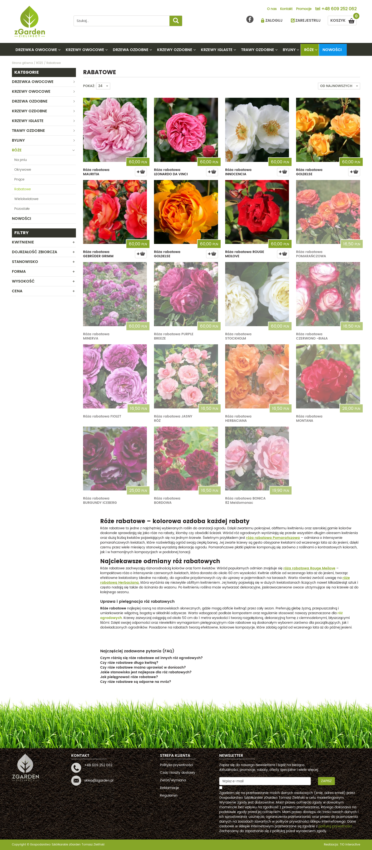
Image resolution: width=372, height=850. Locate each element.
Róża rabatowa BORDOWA (167, 500)
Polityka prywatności (176, 765)
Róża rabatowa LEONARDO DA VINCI (171, 172)
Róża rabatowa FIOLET (102, 416)
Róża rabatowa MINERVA (96, 336)
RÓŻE (309, 50)
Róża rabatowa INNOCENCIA (238, 172)
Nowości (332, 50)
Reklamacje (169, 788)
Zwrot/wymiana (173, 780)
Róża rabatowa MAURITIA (96, 172)
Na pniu (20, 160)
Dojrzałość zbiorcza (34, 252)
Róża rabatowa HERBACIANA (238, 418)
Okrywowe (22, 169)
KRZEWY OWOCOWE (85, 50)
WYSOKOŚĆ (23, 281)
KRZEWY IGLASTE (217, 50)
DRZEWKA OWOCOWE (36, 50)
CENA (17, 291)
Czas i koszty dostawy (177, 772)
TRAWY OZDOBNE (257, 50)
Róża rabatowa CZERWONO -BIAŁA (312, 336)
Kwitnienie (23, 242)
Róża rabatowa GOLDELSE (309, 172)
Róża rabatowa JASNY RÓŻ (173, 418)
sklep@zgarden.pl (98, 780)
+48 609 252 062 (339, 9)
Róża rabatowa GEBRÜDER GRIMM (98, 254)
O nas (272, 9)
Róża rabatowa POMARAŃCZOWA (311, 254)
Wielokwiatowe (26, 199)
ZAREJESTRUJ (308, 20)
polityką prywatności (335, 826)
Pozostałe (22, 208)
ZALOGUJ (274, 20)
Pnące (19, 179)
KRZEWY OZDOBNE (174, 50)
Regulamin (169, 795)
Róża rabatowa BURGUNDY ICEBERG (100, 500)
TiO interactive (350, 844)
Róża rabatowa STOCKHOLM (238, 336)
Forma (19, 271)
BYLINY (289, 50)
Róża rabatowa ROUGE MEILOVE (244, 254)
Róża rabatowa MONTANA (309, 418)
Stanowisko (25, 262)
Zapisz (326, 781)
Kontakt (286, 9)
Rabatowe (22, 189)
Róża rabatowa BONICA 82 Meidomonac (245, 500)
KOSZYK (343, 20)
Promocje (304, 9)
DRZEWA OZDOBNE (131, 50)
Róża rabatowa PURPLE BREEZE (173, 336)
